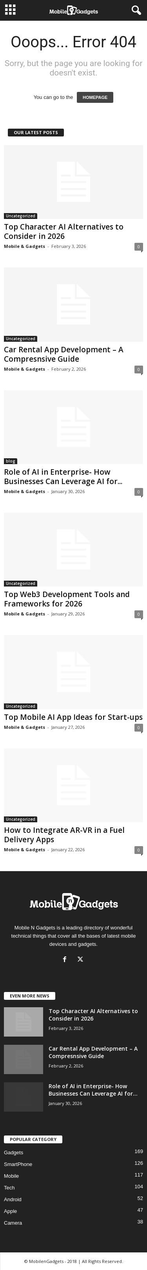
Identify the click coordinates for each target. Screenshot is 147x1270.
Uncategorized (20, 216)
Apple (10, 1211)
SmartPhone (18, 1164)
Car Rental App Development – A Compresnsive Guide (63, 354)
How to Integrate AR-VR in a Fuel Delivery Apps (64, 835)
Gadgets (13, 1152)
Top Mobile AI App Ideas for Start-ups (73, 717)
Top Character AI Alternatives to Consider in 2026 (63, 231)
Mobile (11, 1176)
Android (13, 1199)
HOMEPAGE (95, 97)
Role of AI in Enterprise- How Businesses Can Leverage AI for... (63, 476)
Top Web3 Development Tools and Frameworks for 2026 (67, 599)
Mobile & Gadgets (24, 246)
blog (10, 461)
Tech (9, 1188)
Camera (13, 1223)
